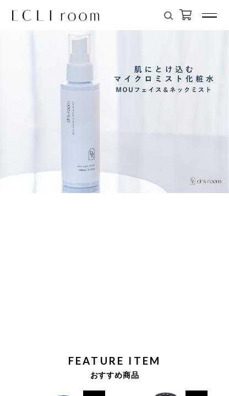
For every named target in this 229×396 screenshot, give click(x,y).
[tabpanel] (114, 101)
